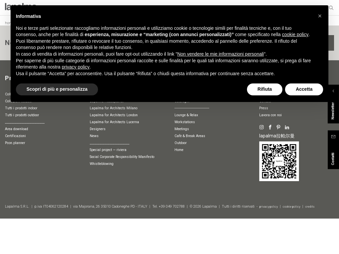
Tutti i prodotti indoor (21, 108)
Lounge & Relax (186, 115)
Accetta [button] (304, 89)
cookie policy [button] (295, 34)
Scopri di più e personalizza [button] (56, 89)
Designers (98, 129)
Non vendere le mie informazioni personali (220, 54)
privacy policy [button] (76, 67)
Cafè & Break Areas (189, 136)
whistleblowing (102, 164)
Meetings (181, 129)
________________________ (25, 122)
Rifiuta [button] (265, 89)
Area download (16, 129)
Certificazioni (15, 136)
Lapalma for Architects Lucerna (114, 122)
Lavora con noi (270, 115)
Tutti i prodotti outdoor (22, 115)
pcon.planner (15, 143)
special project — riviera (108, 150)
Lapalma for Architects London (114, 115)
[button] (320, 16)
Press (263, 108)
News (94, 136)
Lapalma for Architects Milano (113, 108)
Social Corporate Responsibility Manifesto (122, 157)
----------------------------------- (191, 108)
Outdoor (180, 143)
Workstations (184, 122)
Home (178, 150)
